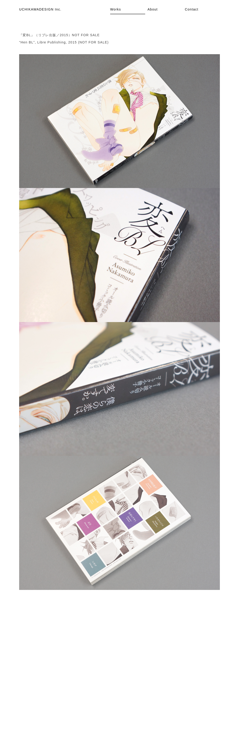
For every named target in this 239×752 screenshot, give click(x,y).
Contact (191, 9)
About (153, 9)
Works (115, 9)
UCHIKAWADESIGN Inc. (40, 9)
